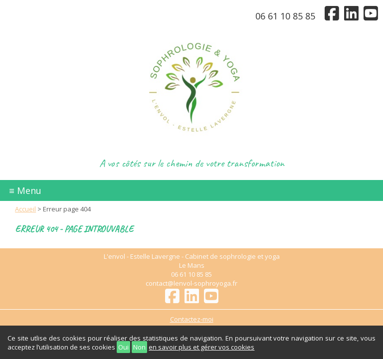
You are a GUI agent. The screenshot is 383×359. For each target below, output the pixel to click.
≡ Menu (25, 190)
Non (139, 347)
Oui (123, 347)
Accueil (25, 208)
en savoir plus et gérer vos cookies (201, 347)
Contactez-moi (191, 319)
